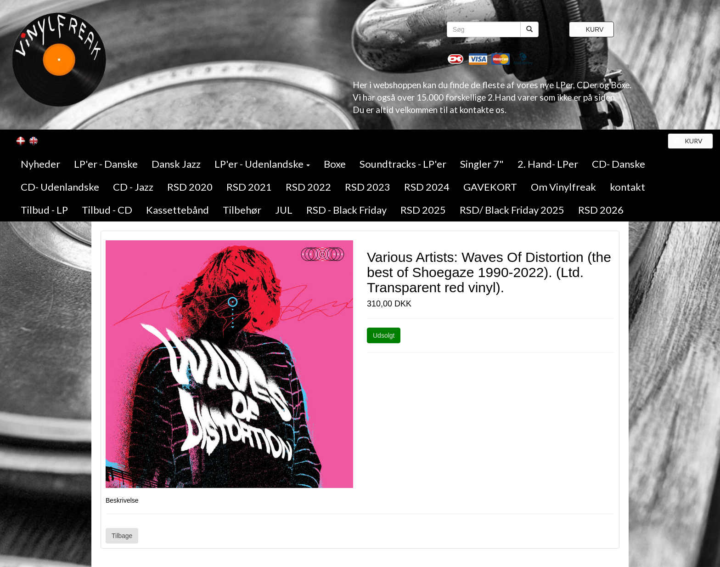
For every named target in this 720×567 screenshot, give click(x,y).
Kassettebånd (177, 210)
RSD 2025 (423, 210)
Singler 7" (482, 164)
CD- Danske (618, 164)
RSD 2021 (249, 187)
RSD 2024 (427, 187)
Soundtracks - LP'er (403, 164)
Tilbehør (242, 210)
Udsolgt (383, 335)
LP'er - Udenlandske (262, 164)
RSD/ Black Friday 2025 (512, 210)
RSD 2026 (601, 210)
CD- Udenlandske (60, 187)
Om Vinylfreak (563, 187)
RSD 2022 (308, 187)
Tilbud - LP (44, 210)
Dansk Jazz (176, 164)
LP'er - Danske (106, 164)
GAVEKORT (490, 187)
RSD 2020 (190, 187)
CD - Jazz (133, 187)
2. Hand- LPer (548, 164)
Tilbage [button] (122, 535)
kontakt (627, 187)
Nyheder (40, 164)
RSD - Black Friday (346, 210)
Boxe (335, 164)
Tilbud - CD (107, 210)
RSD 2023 (367, 187)
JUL (283, 210)
